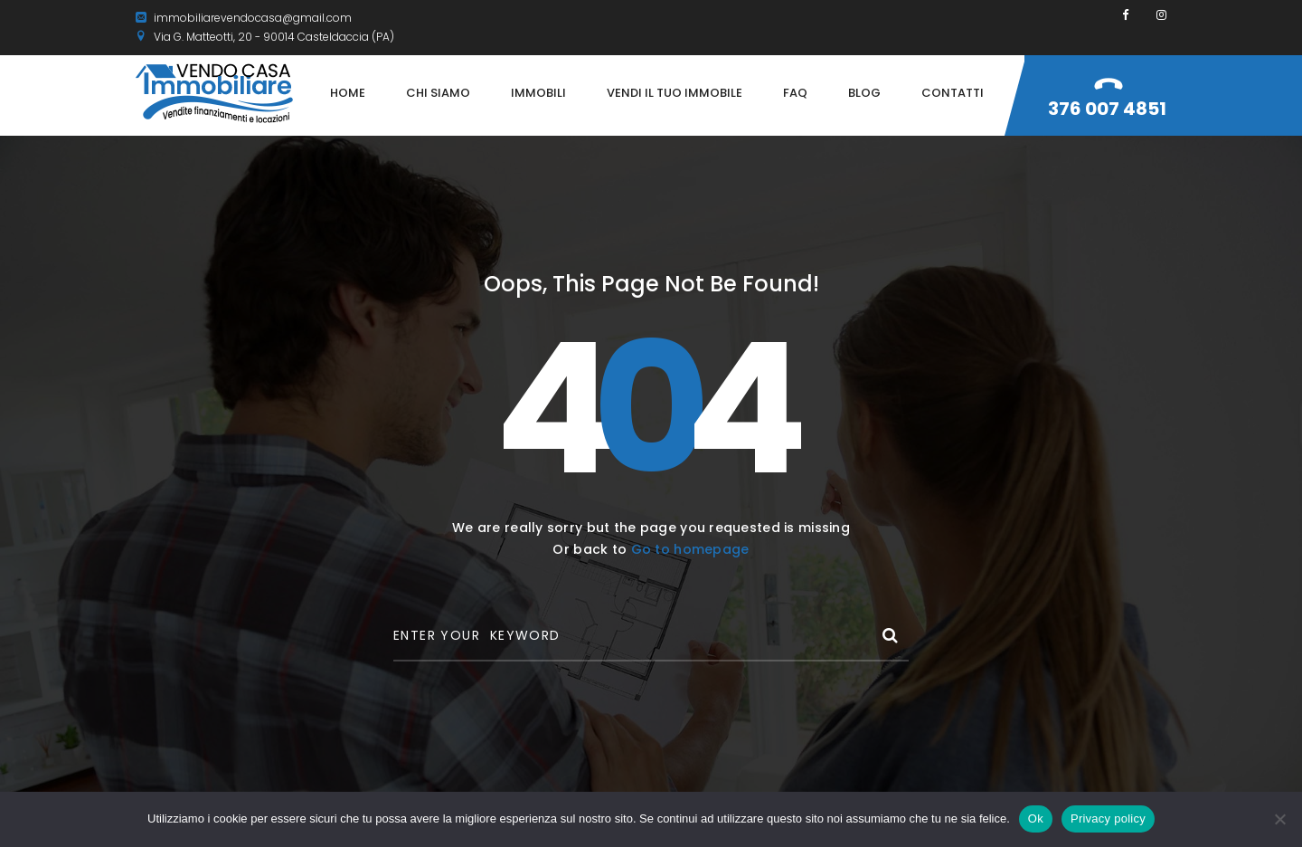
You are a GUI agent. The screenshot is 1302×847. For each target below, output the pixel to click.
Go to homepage (690, 549)
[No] (1279, 819)
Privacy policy (1108, 818)
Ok (1035, 818)
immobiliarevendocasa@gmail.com (244, 17)
